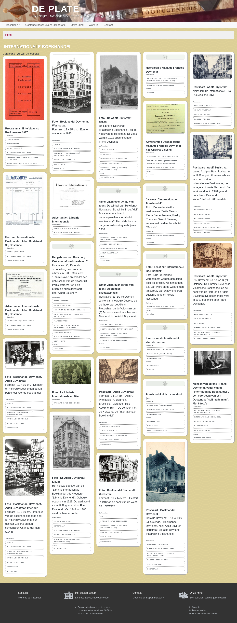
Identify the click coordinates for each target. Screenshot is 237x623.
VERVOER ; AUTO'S (202, 114)
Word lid (93, 25)
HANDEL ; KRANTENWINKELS (113, 324)
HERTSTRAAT (12, 428)
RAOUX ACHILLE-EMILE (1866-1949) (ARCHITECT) (68, 315)
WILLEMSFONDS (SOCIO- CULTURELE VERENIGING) (22, 158)
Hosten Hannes (153, 365)
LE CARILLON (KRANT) (63, 332)
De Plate (55, 9)
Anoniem (150, 92)
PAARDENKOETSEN (202, 219)
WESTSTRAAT (59, 164)
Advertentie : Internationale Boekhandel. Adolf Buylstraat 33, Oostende (23, 310)
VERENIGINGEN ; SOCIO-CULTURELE (22, 164)
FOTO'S (10, 403)
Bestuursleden (199, 610)
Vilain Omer (58, 348)
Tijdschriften (11, 25)
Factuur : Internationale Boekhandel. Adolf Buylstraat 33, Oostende (23, 241)
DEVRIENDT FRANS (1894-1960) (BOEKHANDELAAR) (20, 413)
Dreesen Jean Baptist (202, 438)
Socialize (23, 592)
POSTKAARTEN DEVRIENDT (158, 544)
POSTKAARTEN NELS (203, 105)
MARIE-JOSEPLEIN (61, 301)
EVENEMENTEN (13, 143)
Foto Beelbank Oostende (157, 430)
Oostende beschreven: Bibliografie (45, 25)
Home (8, 34)
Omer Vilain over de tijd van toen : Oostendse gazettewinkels (116, 288)
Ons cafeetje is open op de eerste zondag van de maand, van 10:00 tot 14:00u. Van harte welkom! (95, 610)
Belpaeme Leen (153, 421)
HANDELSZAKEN (154, 358)
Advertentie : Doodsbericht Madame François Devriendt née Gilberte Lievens (163, 145)
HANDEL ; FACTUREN (15, 252)
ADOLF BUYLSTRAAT (15, 261)
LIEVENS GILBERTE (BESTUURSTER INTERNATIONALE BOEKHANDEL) (162, 79)
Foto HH (150, 370)
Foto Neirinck (152, 426)
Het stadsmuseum (85, 592)
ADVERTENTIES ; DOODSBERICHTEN (162, 156)
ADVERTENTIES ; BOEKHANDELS (20, 321)
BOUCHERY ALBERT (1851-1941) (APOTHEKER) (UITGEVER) (67, 326)
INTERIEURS (12, 571)
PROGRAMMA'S (13, 139)
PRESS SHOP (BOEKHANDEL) (159, 354)
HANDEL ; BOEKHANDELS (17, 419)
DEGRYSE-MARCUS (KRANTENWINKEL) (117, 329)
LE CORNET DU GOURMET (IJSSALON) (70, 310)
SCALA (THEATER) (14, 148)
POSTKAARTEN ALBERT (110, 426)
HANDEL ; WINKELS (202, 119)
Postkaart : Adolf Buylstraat (116, 391)
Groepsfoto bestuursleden (204, 613)
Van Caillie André (60, 549)
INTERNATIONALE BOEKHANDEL (20, 152)
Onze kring (77, 25)
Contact (108, 25)
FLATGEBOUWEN (61, 321)
